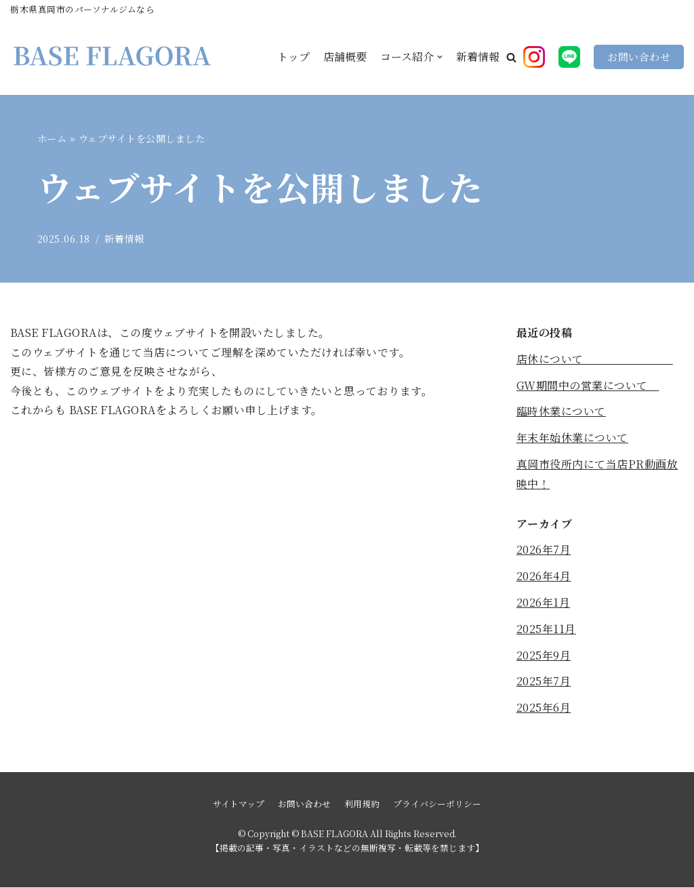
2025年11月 (546, 629)
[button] (511, 57)
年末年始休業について (572, 438)
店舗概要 (345, 57)
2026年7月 (543, 550)
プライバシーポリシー (437, 804)
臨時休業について (561, 412)
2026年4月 (543, 576)
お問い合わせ (638, 56)
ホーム (52, 138)
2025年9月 (543, 655)
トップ (293, 57)
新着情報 (477, 57)
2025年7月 (543, 681)
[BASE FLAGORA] (111, 57)
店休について (594, 359)
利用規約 (362, 804)
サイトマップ (238, 804)
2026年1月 (543, 602)
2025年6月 (543, 708)
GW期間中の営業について (587, 385)
